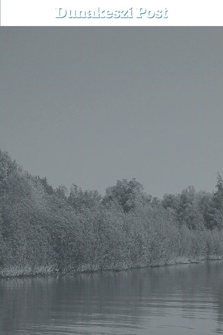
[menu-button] (14, 13)
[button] (209, 13)
